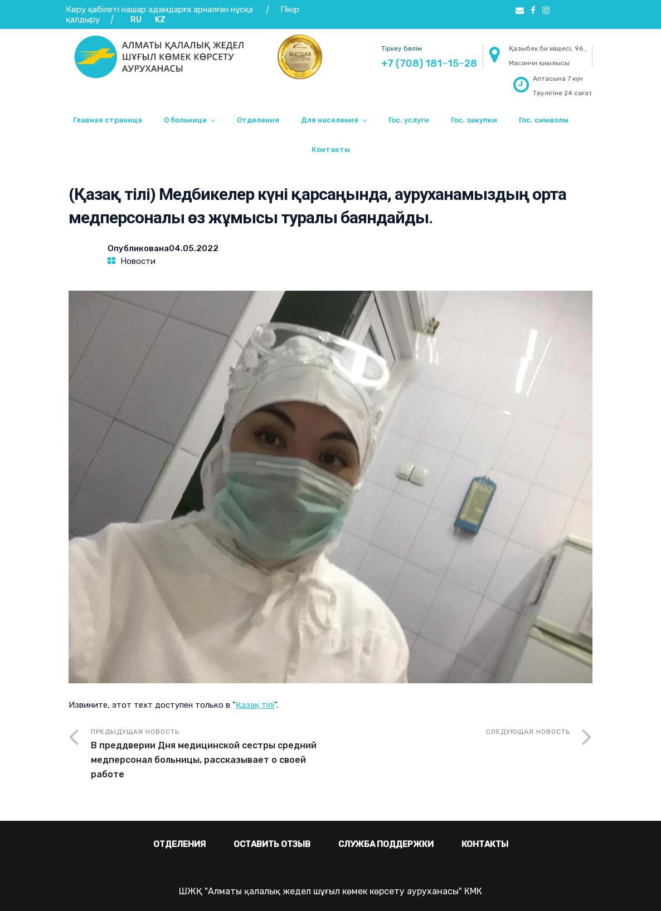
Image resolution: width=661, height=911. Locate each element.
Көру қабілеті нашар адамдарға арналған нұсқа (159, 9)
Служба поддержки (386, 844)
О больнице (185, 120)
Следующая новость (528, 732)
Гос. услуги (408, 120)
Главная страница (107, 120)
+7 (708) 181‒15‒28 (429, 63)
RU (136, 19)
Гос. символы (543, 120)
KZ (160, 19)
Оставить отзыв (272, 844)
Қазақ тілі (255, 705)
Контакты (331, 149)
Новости (137, 261)
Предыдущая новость (210, 755)
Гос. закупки (474, 120)
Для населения (329, 120)
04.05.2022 (193, 248)
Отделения (258, 120)
